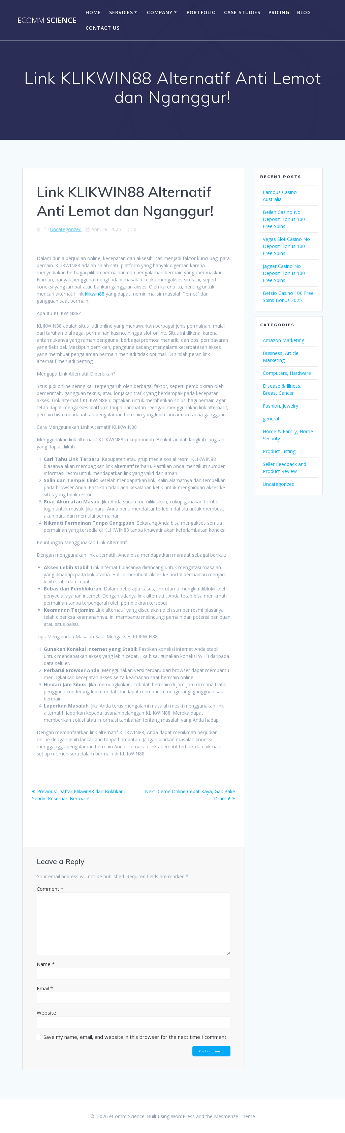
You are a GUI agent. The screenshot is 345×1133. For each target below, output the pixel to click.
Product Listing (279, 451)
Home (93, 12)
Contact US (103, 28)
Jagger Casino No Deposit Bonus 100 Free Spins (284, 273)
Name (46, 964)
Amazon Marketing (283, 340)
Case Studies (242, 12)
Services (121, 12)
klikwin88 (94, 294)
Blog (304, 12)
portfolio (201, 12)
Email (45, 988)
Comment (50, 888)
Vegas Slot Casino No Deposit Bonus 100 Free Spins (286, 246)
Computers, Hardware (287, 373)
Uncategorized (66, 229)
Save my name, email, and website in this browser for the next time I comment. (135, 1036)
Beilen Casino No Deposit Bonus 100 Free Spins (284, 219)
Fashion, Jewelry (280, 406)
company (159, 12)
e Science (46, 20)
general (271, 418)
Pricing (279, 12)
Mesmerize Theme (234, 1116)
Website (46, 1012)
